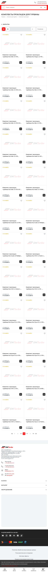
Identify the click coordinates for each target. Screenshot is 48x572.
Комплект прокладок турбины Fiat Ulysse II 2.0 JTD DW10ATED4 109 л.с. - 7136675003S (11, 354)
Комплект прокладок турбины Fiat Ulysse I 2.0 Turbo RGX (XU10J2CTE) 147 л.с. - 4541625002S (35, 421)
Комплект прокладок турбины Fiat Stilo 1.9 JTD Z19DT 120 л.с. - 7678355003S (12, 122)
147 (27, 433)
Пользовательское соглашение (24, 553)
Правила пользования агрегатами (24, 559)
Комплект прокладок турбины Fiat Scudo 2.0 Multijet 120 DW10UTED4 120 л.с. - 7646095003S (12, 255)
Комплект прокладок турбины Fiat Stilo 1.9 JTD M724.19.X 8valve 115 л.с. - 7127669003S (33, 89)
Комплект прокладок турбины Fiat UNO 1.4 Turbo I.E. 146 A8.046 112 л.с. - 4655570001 (12, 288)
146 (24, 433)
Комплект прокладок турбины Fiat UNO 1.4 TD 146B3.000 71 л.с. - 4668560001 (11, 388)
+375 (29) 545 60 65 (9, 467)
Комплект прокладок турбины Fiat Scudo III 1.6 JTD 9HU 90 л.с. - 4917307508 (11, 222)
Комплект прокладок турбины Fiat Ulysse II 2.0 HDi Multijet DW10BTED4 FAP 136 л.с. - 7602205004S (35, 388)
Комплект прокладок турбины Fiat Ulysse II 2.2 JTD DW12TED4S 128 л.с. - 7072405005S (11, 321)
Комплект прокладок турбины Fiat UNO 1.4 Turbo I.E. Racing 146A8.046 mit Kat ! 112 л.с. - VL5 (35, 255)
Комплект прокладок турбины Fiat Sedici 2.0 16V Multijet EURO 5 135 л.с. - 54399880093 (34, 155)
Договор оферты (24, 556)
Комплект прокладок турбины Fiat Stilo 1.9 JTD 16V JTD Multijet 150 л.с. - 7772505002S (11, 188)
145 (21, 433)
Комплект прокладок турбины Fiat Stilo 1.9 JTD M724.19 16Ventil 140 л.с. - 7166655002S (33, 122)
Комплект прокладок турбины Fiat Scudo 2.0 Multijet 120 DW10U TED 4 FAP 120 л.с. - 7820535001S (35, 222)
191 (33, 433)
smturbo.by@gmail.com (8, 458)
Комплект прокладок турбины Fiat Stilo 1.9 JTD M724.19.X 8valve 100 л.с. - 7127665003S (10, 155)
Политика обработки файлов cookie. (9, 565)
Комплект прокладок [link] (24, 16)
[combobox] (3, 7)
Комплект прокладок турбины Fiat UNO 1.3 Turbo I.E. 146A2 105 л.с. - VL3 (12, 421)
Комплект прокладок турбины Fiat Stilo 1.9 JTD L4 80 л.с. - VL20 (12, 89)
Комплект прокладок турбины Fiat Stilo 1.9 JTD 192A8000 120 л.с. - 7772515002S (11, 56)
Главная (3, 16)
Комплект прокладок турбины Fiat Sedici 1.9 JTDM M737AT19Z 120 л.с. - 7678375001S (35, 188)
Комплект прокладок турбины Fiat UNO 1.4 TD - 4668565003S (34, 288)
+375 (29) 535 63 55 (9, 463)
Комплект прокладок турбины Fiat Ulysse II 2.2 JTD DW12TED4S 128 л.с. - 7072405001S (34, 321)
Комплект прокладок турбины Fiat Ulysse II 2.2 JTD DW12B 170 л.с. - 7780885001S (34, 354)
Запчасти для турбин (12, 16)
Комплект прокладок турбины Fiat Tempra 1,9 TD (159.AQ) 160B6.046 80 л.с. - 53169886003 (34, 56)
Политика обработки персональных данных (24, 550)
